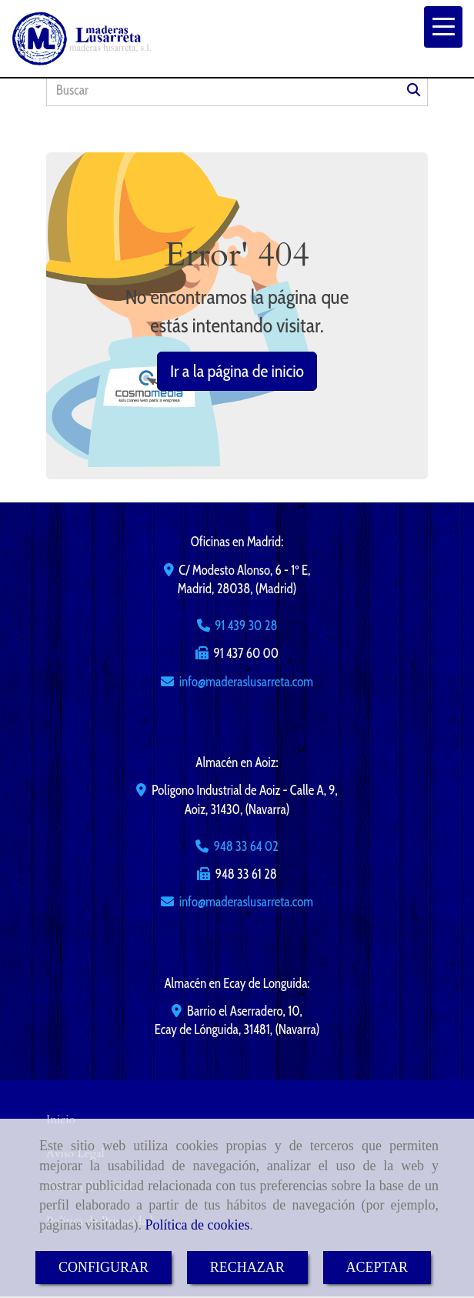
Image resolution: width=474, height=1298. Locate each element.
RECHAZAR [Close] (247, 1267)
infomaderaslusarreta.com (246, 681)
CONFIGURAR (103, 1267)
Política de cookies (197, 1225)
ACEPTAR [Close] (377, 1267)
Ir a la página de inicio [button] (237, 371)
